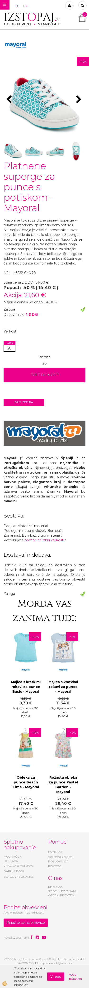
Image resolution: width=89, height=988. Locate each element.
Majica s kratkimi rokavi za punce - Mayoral (63, 687)
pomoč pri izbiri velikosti (44, 540)
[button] (79, 99)
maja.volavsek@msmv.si (55, 963)
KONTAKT (55, 851)
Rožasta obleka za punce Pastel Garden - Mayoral (63, 784)
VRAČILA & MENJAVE (19, 865)
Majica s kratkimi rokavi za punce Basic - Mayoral (26, 687)
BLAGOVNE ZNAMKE (19, 876)
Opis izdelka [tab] (24, 402)
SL (17, 6)
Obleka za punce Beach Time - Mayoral (26, 782)
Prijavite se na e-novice (26, 922)
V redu (55, 976)
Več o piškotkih (75, 976)
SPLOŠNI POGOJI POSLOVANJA (60, 859)
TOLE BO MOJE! (44, 375)
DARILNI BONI (14, 871)
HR (25, 6)
